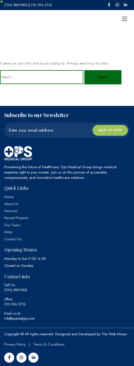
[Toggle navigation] (124, 19)
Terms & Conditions (48, 344)
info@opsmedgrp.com (19, 318)
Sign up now (110, 130)
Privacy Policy (15, 344)
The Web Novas (114, 334)
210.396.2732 (15, 304)
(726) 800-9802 (15, 290)
